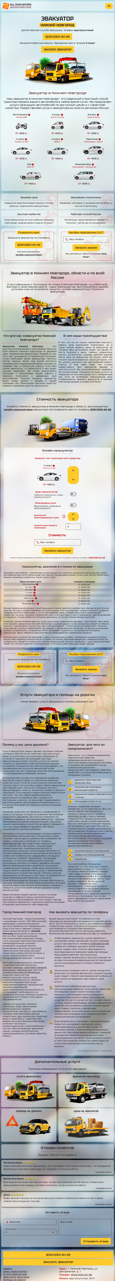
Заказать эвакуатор (57, 533)
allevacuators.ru (73, 1276)
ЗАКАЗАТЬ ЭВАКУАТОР (57, 49)
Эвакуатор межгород (16, 1260)
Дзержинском (24, 952)
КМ (69, 506)
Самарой (41, 950)
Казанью (18, 950)
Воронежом (9, 952)
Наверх (7, 1252)
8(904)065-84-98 (57, 36)
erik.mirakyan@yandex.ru (82, 1265)
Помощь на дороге (14, 1263)
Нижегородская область (88, 1034)
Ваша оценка (11, 1212)
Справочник (106, 1034)
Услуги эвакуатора (15, 1257)
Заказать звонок (86, 226)
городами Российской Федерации (21, 955)
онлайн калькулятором (29, 233)
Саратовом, (30, 950)
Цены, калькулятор (15, 1254)
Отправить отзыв (95, 1224)
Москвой (7, 950)
